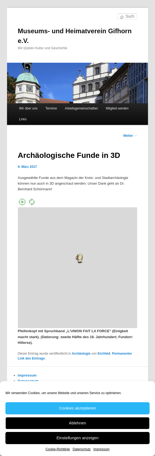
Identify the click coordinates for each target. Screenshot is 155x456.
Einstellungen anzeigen (77, 437)
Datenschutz (82, 449)
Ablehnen (77, 423)
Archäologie (81, 353)
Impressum (101, 449)
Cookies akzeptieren (77, 408)
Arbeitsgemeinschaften (81, 108)
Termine (51, 108)
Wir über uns (28, 108)
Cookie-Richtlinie (58, 449)
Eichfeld (104, 353)
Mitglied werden (117, 108)
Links (23, 119)
